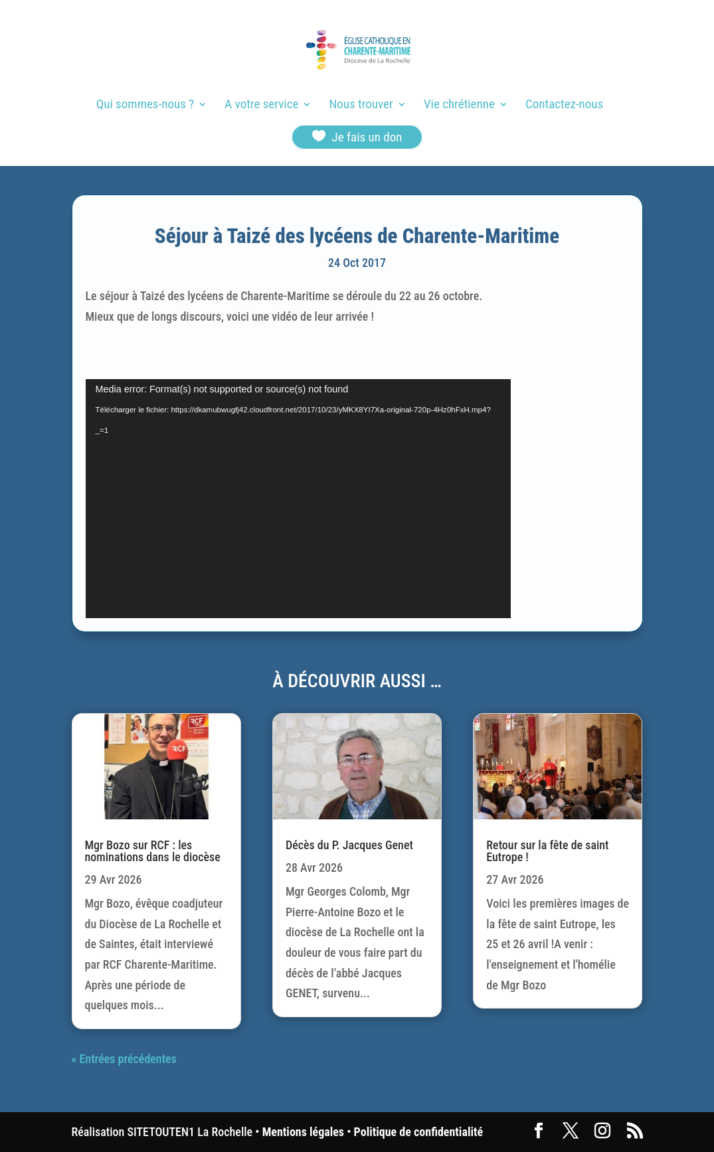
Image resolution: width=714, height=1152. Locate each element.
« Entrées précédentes (124, 1059)
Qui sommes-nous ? (145, 106)
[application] (298, 498)
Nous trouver (361, 106)
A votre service (261, 106)
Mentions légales (303, 1132)
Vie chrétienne (459, 106)
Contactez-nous (564, 106)
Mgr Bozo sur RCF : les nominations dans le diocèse (153, 851)
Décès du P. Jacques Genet (349, 845)
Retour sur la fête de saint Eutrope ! (547, 851)
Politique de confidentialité (418, 1132)
